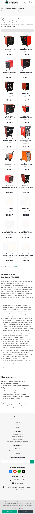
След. (16, 266)
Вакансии (18, 425)
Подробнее (25, 511)
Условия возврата (17, 439)
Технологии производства (17, 451)
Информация (17, 445)
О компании (17, 420)
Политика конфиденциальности (17, 441)
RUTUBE (23, 471)
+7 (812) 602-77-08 (18, 479)
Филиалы (17, 427)
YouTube (15, 471)
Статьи (17, 448)
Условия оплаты (17, 434)
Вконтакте (10, 471)
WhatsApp (19, 471)
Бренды (17, 453)
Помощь (17, 431)
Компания (17, 417)
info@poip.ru (19, 483)
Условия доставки (17, 436)
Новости (17, 422)
